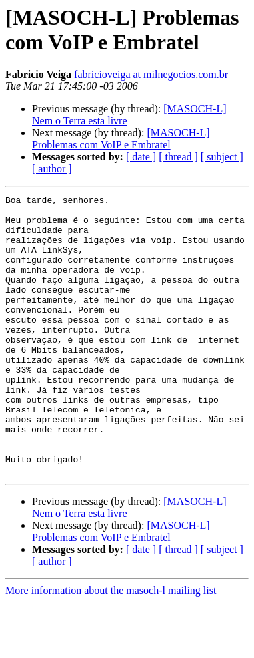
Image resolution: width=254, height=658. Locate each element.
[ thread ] (178, 156)
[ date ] (141, 156)
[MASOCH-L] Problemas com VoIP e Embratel (121, 138)
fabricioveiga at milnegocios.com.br (151, 74)
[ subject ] (222, 156)
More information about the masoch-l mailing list (110, 646)
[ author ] (52, 168)
